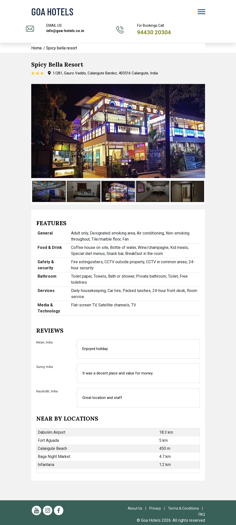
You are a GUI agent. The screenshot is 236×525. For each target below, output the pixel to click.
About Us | (138, 508)
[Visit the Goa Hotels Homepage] (65, 11)
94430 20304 (154, 32)
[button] (201, 10)
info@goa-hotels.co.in (65, 31)
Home (36, 48)
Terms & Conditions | (186, 508)
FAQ (201, 514)
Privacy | (158, 508)
